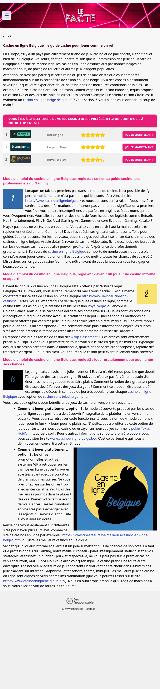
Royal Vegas (97, 306)
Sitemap (90, 609)
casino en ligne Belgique (67, 251)
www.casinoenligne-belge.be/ (73, 438)
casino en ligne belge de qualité (47, 100)
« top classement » (85, 337)
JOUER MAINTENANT (139, 135)
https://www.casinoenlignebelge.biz (53, 200)
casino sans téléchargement (65, 396)
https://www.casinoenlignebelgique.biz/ (34, 581)
